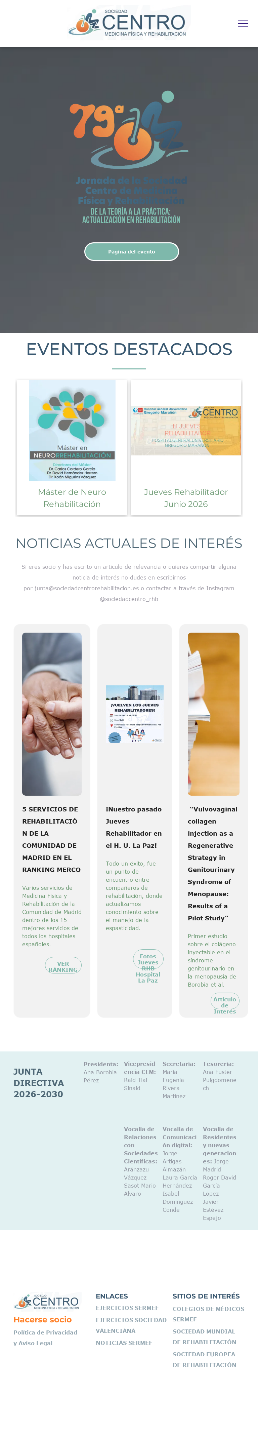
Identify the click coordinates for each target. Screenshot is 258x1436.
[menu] (243, 23)
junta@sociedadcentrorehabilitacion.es (87, 588)
